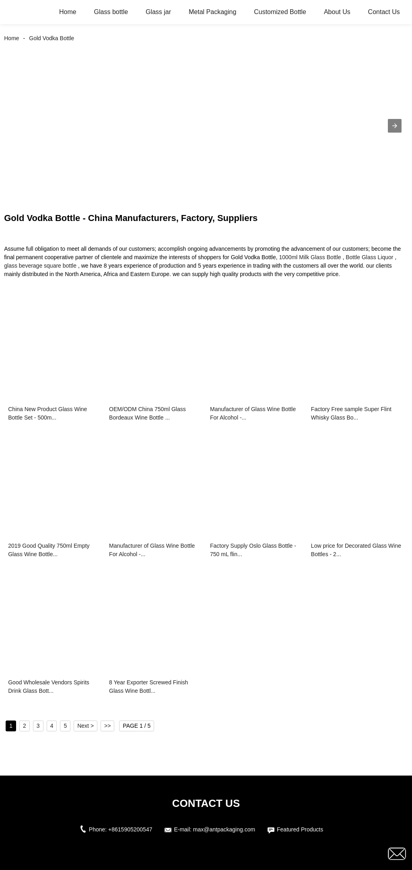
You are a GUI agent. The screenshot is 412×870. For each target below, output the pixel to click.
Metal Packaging (212, 11)
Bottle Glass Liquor (369, 257)
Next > (85, 726)
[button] (395, 126)
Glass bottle (111, 11)
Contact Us (384, 11)
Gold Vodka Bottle (51, 38)
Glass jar (158, 11)
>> (107, 726)
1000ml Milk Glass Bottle (310, 257)
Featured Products (300, 829)
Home (67, 11)
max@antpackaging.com (224, 829)
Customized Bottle (280, 11)
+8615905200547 (130, 829)
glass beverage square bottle (40, 265)
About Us (337, 11)
